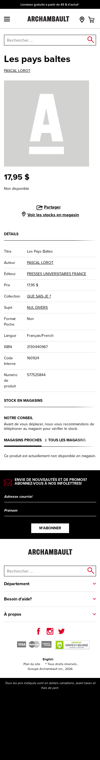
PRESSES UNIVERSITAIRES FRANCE (56, 274)
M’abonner (50, 528)
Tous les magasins (67, 440)
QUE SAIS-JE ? (39, 296)
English (48, 659)
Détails (11, 234)
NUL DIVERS (37, 307)
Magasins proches (23, 440)
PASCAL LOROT (17, 71)
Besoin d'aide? (18, 599)
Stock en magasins (23, 400)
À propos (12, 614)
